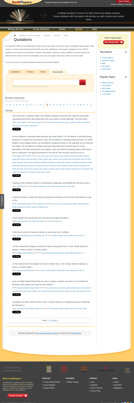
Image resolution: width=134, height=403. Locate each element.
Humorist (27, 287)
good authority (36, 162)
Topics (43, 72)
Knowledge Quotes (108, 91)
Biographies (118, 388)
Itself (20, 291)
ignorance (61, 308)
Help (94, 29)
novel (75, 308)
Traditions (22, 172)
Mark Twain (20, 287)
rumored (35, 168)
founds (14, 162)
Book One (29, 159)
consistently (72, 122)
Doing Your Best (35, 122)
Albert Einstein (21, 203)
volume (85, 308)
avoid (43, 252)
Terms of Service (96, 388)
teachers (73, 168)
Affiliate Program (73, 382)
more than (25, 125)
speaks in (52, 168)
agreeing (47, 155)
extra (82, 122)
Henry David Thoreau (23, 235)
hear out (25, 165)
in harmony (60, 235)
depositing (86, 203)
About (92, 382)
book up (35, 159)
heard (21, 165)
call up (63, 287)
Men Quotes (106, 88)
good (24, 162)
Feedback (94, 385)
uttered (75, 252)
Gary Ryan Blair (21, 122)
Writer (37, 287)
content (68, 287)
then (77, 168)
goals (13, 125)
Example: (31, 86)
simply (40, 168)
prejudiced (40, 207)
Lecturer (32, 287)
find (86, 159)
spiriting (57, 291)
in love (65, 186)
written (48, 172)
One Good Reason (62, 165)
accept (39, 155)
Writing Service (15, 29)
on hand (70, 165)
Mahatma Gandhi (22, 252)
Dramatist (31, 308)
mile (21, 125)
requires (80, 308)
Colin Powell (106, 69)
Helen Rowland (21, 186)
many (44, 165)
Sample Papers (49, 388)
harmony (54, 235)
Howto (62, 29)
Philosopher (35, 221)
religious (30, 168)
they (80, 168)
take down (67, 168)
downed (55, 159)
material (25, 291)
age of (56, 203)
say (83, 235)
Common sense (41, 203)
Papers (116, 382)
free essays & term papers (47, 333)
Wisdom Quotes (107, 83)
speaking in (46, 168)
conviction (48, 252)
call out (59, 287)
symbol (67, 291)
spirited (52, 291)
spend (35, 125)
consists (49, 186)
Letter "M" (57, 35)
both (51, 308)
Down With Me (76, 159)
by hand (40, 159)
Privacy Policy (95, 391)
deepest (54, 252)
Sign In (121, 1)
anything (61, 155)
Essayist (32, 235)
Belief (28, 155)
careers (66, 122)
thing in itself (83, 291)
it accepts (30, 165)
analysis (56, 155)
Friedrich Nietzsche (22, 221)
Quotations (15, 72)
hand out (89, 162)
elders (82, 159)
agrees (51, 155)
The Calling (73, 291)
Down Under (67, 159)
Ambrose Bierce (107, 58)
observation (53, 165)
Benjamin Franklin (108, 61)
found (89, 159)
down (50, 159)
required (31, 125)
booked (14, 159)
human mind (20, 207)
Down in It (61, 159)
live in (66, 235)
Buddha (19, 155)
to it (18, 172)
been (71, 155)
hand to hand (15, 165)
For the (79, 287)
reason (25, 168)
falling (53, 186)
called (51, 287)
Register (126, 1)
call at (54, 287)
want (89, 291)
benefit (81, 155)
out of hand (20, 168)
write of (38, 172)
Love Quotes (106, 94)
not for (39, 291)
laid (26, 207)
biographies (76, 333)
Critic (29, 221)
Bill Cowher (106, 66)
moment (34, 291)
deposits (14, 207)
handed (58, 162)
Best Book (86, 155)
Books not (23, 159)
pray (60, 221)
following (87, 122)
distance (78, 122)
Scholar (41, 221)
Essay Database (41, 29)
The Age (46, 207)
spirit (48, 291)
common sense (42, 186)
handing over (69, 162)
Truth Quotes (106, 86)
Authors (30, 72)
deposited (79, 203)
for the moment (85, 287)
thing (78, 291)
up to (27, 172)
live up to (39, 165)
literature (66, 308)
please (66, 252)
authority (66, 155)
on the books (83, 165)
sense (73, 186)
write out (43, 172)
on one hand (76, 165)
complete (55, 308)
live (35, 165)
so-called (43, 291)
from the (58, 270)
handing (63, 162)
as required (56, 122)
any (48, 287)
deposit (75, 203)
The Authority (86, 168)
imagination (59, 186)
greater (58, 252)
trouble (71, 252)
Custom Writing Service (52, 382)
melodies (70, 235)
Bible (103, 63)
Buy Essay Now (112, 42)
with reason (32, 172)
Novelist (36, 308)
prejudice (34, 207)
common (35, 186)
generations (19, 162)
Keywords (47, 35)
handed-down (52, 162)
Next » (55, 320)
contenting (73, 287)
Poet (43, 235)
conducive (46, 159)
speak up (57, 168)
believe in (75, 155)
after (43, 155)
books (18, 159)
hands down (76, 162)
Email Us (121, 4)
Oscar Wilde (20, 308)
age (53, 203)
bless (52, 221)
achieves (50, 122)
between (62, 122)
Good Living (44, 162)
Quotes (79, 29)
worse (79, 252)
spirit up (62, 291)
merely (17, 125)
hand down (83, 162)
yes (82, 252)
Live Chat (129, 4)
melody (76, 235)
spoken (62, 168)
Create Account (16, 396)
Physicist (28, 203)
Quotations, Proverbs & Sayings (29, 35)
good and (29, 162)
